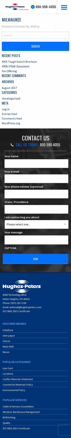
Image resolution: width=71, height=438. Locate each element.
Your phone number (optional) (24, 186)
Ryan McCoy (47, 26)
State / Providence (18, 202)
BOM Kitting (9, 417)
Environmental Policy (14, 390)
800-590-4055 (46, 6)
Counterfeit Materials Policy (18, 384)
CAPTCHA (10, 248)
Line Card (8, 368)
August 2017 (9, 88)
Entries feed (9, 114)
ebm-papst (9, 335)
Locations (8, 373)
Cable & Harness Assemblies (18, 406)
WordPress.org (11, 123)
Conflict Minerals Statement (18, 379)
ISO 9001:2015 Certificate (16, 311)
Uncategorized (11, 98)
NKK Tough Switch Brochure (19, 61)
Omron (6, 341)
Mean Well (8, 346)
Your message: (14, 232)
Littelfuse (8, 330)
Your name (13, 156)
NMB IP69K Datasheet (15, 66)
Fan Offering (9, 71)
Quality (6, 423)
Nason (6, 352)
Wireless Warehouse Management (21, 412)
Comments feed (12, 118)
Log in (5, 109)
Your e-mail (13, 171)
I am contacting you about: (23, 217)
